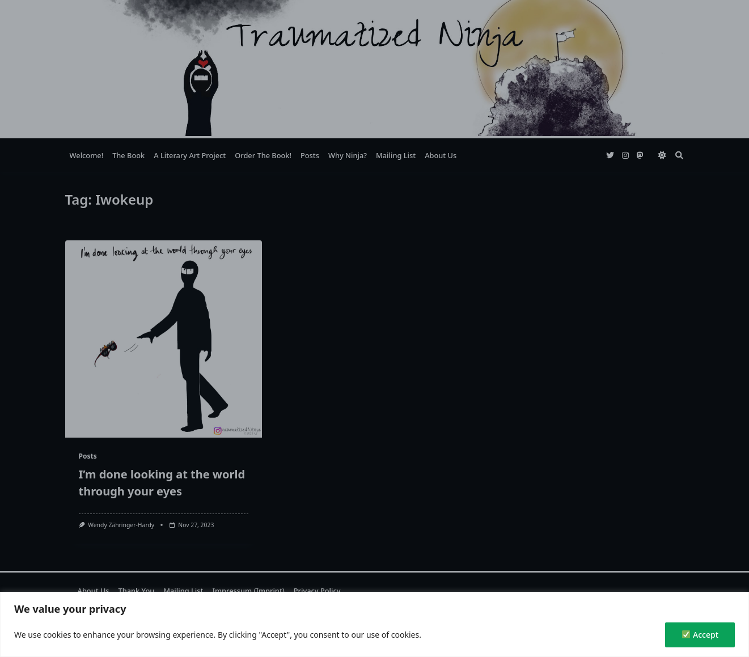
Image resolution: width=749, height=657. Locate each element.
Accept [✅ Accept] (700, 634)
